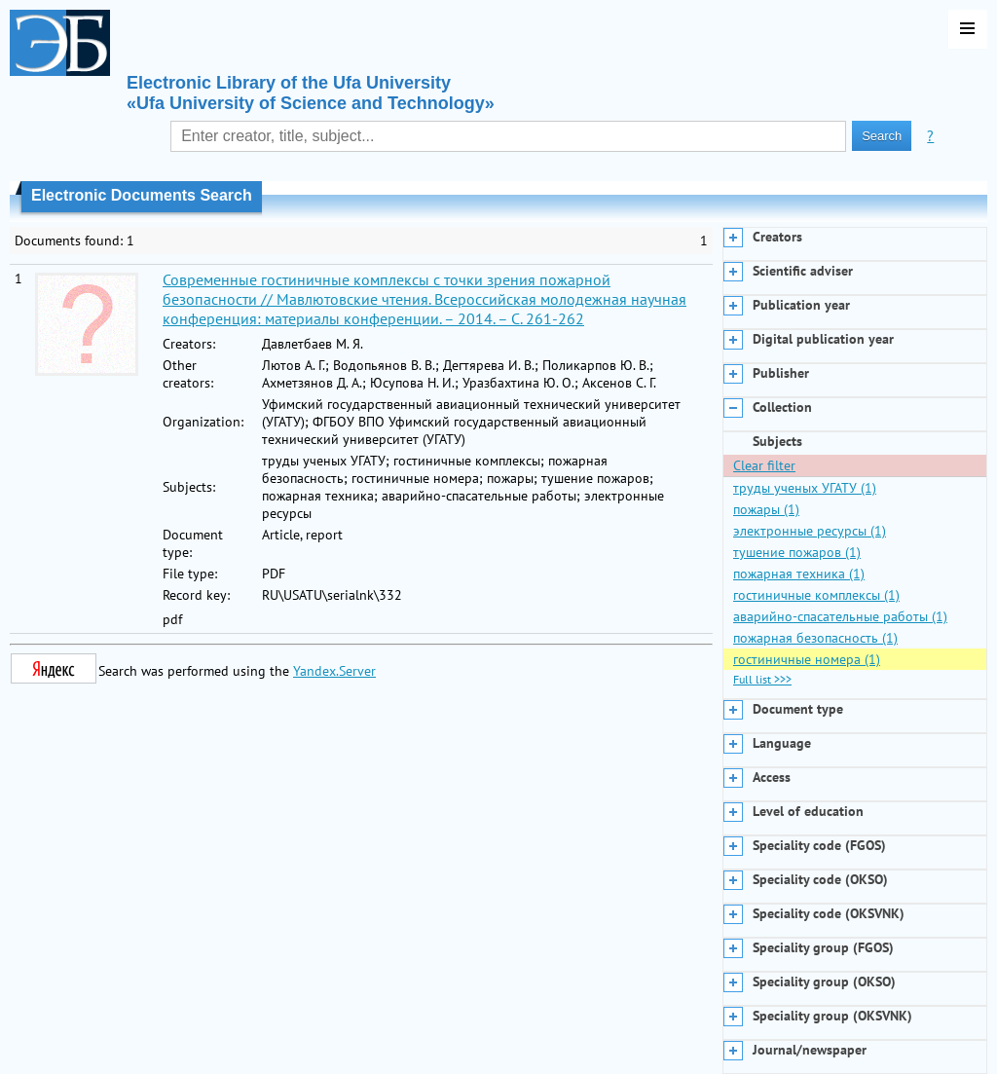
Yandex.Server (334, 671)
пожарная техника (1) (799, 573)
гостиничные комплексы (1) (816, 595)
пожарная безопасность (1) (815, 638)
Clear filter (764, 465)
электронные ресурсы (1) (809, 530)
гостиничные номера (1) (806, 659)
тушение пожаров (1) (797, 552)
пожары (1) (766, 509)
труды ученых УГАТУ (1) (804, 488)
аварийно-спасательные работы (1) (840, 616)
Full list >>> (762, 679)
